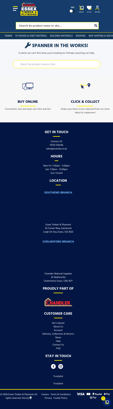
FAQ (58, 348)
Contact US (56, 142)
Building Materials (61, 36)
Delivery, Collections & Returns (58, 334)
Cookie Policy (60, 398)
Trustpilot (58, 376)
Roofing (80, 36)
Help (58, 341)
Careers (45, 394)
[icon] (27, 85)
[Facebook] (53, 367)
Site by (27, 398)
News (58, 338)
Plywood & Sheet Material (31, 36)
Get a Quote (58, 323)
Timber (8, 36)
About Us (58, 327)
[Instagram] (60, 367)
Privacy (48, 398)
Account (58, 330)
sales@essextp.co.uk (56, 149)
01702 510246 (56, 145)
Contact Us (58, 345)
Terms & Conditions (60, 394)
